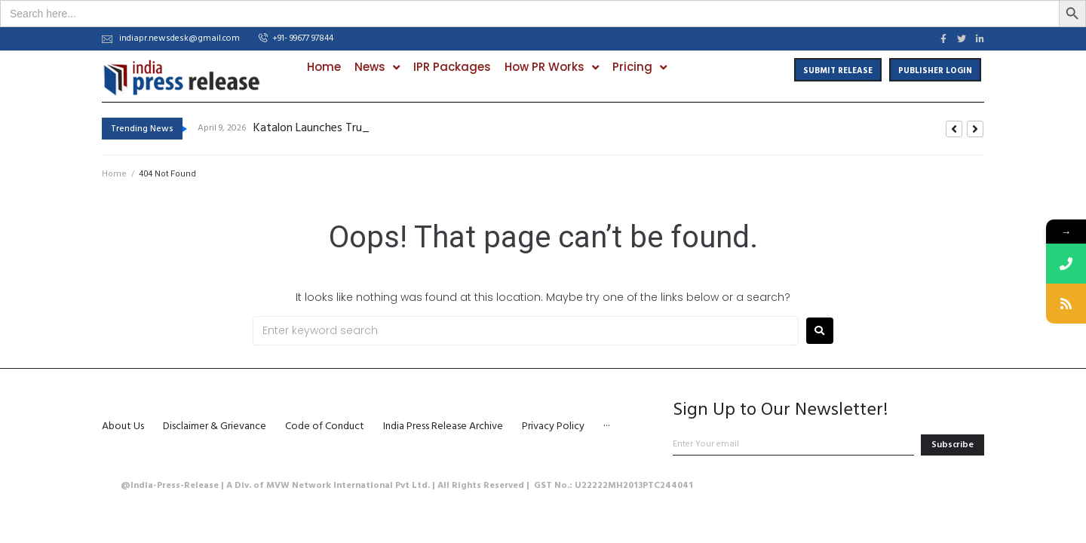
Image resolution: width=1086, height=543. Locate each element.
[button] (296, 39)
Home (114, 174)
